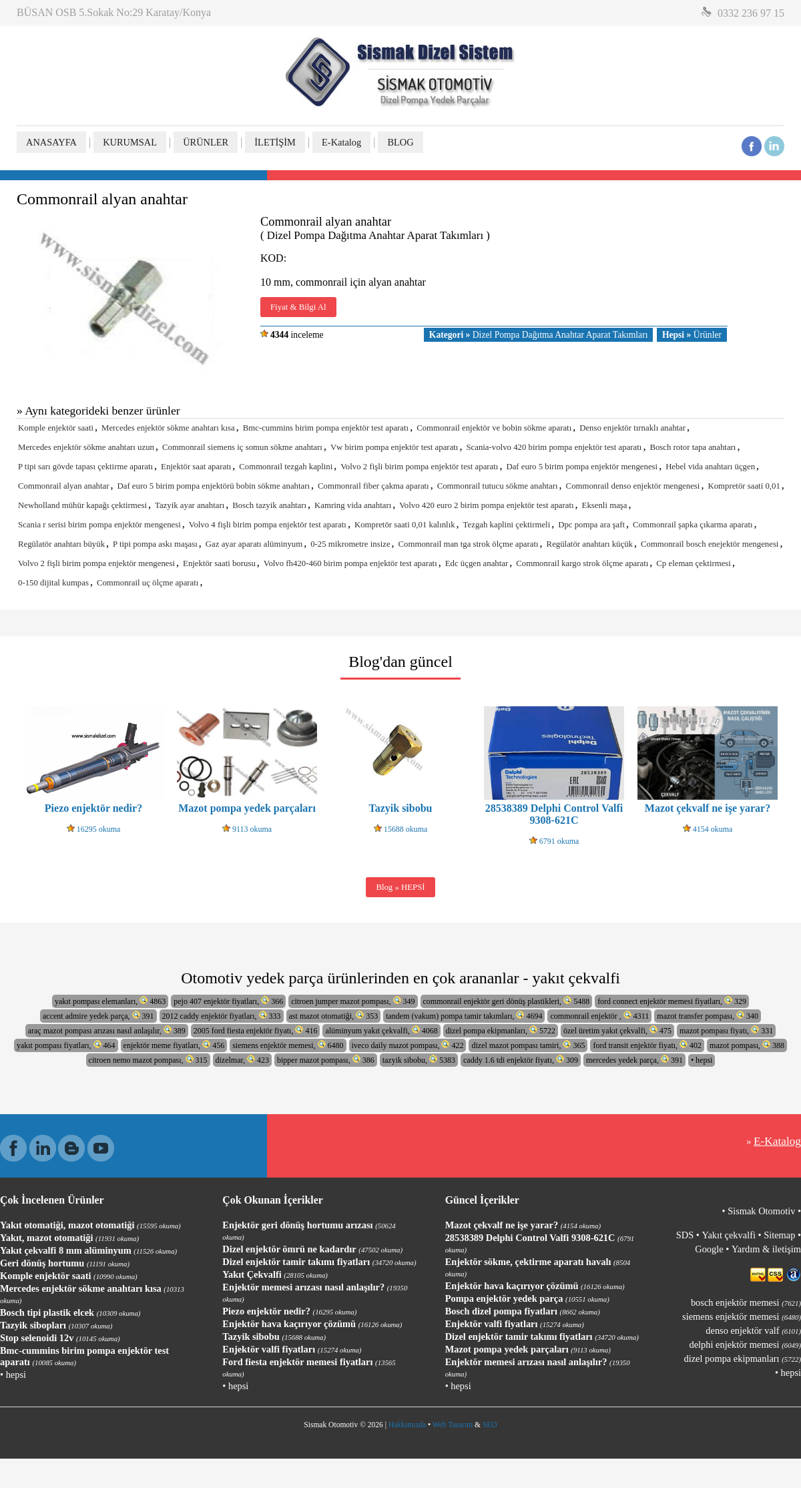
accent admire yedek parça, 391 (98, 1016)
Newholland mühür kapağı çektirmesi (82, 505)
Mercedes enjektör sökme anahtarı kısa (168, 428)
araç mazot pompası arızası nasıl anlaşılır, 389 (107, 1030)
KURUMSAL (130, 142)
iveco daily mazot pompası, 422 (408, 1045)
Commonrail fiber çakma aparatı (373, 486)
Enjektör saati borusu (219, 563)
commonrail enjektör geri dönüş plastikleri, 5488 (506, 1001)
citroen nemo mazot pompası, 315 (148, 1060)
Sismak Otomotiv (761, 1211)
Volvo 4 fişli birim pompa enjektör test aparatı (267, 524)
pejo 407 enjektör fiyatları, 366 (228, 1001)
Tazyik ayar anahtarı (189, 505)
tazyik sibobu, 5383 (418, 1060)
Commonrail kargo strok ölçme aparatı (582, 563)
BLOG (400, 142)
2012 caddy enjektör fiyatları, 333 (221, 1016)
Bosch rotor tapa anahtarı (692, 447)
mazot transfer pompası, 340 (707, 1016)
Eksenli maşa (604, 505)
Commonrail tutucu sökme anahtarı (497, 486)
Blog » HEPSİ (400, 887)
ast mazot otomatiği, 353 (333, 1016)
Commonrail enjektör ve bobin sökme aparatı (494, 428)
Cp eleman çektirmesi (693, 563)
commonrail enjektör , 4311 (599, 1016)
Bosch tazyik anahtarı (269, 505)
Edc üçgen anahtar (477, 563)
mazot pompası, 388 (747, 1045)
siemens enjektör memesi (741, 1316)
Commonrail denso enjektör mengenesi (633, 486)
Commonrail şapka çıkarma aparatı (692, 524)
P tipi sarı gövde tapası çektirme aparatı (85, 466)
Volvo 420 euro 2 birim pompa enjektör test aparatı (486, 505)
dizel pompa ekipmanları (742, 1358)
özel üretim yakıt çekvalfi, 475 (617, 1030)
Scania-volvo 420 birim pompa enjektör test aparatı (553, 447)
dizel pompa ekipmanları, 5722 (500, 1030)
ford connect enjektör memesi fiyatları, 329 (671, 1001)
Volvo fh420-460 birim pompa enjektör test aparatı (350, 563)
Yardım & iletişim (766, 1249)
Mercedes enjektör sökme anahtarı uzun (86, 447)
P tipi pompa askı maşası (155, 544)
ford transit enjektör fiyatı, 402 (647, 1045)
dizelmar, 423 (243, 1060)
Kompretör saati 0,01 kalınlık (404, 524)
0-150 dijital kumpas (53, 582)
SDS (685, 1235)
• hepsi (702, 1060)
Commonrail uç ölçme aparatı (147, 582)
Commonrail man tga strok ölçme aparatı (468, 544)
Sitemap (779, 1235)
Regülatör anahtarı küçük (590, 544)
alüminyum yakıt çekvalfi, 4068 (381, 1030)
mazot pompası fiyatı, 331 (726, 1030)
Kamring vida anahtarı (352, 505)
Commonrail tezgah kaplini (285, 466)
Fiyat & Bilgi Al (298, 307)
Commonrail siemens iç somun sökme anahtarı (242, 447)
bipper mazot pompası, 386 (325, 1060)
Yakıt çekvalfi (728, 1235)
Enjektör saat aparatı (196, 466)
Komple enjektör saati (55, 428)
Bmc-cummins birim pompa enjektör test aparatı (326, 428)
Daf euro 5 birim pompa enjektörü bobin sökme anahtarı (213, 486)
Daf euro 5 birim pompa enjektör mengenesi (581, 466)
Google (709, 1249)
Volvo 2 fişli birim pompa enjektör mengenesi (96, 563)
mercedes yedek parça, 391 (634, 1060)
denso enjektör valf (753, 1330)
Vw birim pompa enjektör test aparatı (394, 447)
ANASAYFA (51, 142)
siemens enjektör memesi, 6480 (287, 1045)
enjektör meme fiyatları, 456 (174, 1045)
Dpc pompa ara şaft (591, 524)
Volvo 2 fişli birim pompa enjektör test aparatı (419, 466)
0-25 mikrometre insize (350, 544)
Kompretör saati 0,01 (744, 486)
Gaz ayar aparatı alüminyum (254, 544)
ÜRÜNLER (205, 142)
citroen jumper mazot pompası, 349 (353, 1001)
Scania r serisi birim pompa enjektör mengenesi (99, 524)
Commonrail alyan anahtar (63, 486)
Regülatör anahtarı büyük (61, 544)
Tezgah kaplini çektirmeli (507, 524)
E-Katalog (341, 142)
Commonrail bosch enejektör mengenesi (709, 544)
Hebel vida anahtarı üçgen (710, 466)
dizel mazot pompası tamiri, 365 (528, 1045)
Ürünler (692, 335)
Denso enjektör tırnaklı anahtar (632, 428)
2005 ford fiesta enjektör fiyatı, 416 (256, 1030)
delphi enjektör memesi (745, 1344)
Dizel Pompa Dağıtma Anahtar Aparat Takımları (538, 335)
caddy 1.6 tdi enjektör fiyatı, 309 (520, 1060)
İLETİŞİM (275, 142)
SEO (490, 1425)
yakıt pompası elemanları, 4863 (110, 1001)
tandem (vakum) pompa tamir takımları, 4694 (464, 1016)
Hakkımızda (407, 1425)
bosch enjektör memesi (746, 1302)
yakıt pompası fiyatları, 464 (66, 1045)
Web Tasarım (453, 1425)
